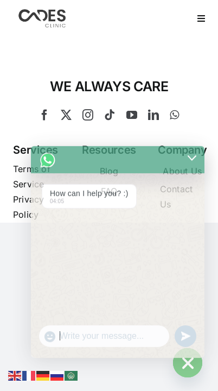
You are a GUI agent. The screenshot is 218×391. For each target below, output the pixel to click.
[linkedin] (153, 142)
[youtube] (131, 142)
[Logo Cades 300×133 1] (42, 12)
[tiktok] (109, 142)
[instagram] (87, 142)
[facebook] (44, 142)
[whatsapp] (174, 142)
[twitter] (66, 142)
